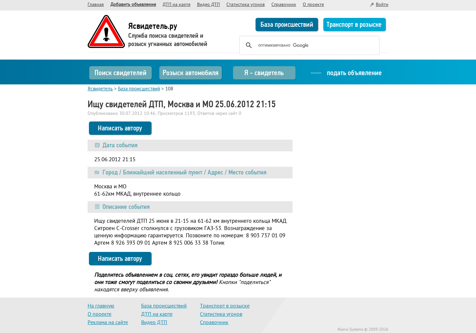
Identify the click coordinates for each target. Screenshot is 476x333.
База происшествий (286, 24)
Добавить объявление (133, 5)
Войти (382, 5)
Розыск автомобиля (190, 72)
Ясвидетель (100, 89)
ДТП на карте (176, 5)
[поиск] (308, 45)
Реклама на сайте (108, 322)
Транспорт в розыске (354, 24)
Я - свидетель (264, 72)
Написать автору (120, 128)
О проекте (313, 5)
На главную (101, 306)
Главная (96, 5)
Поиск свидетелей (120, 72)
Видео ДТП (208, 5)
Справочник (283, 5)
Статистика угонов (245, 5)
